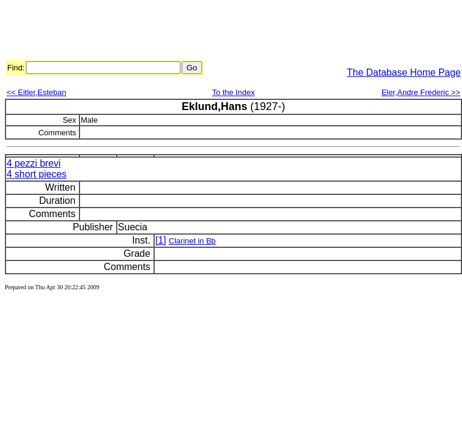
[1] (160, 240)
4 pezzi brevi (34, 163)
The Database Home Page (404, 72)
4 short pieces (37, 174)
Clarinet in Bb (192, 240)
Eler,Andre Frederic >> (420, 92)
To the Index (233, 92)
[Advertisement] (224, 32)
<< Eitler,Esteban (36, 92)
